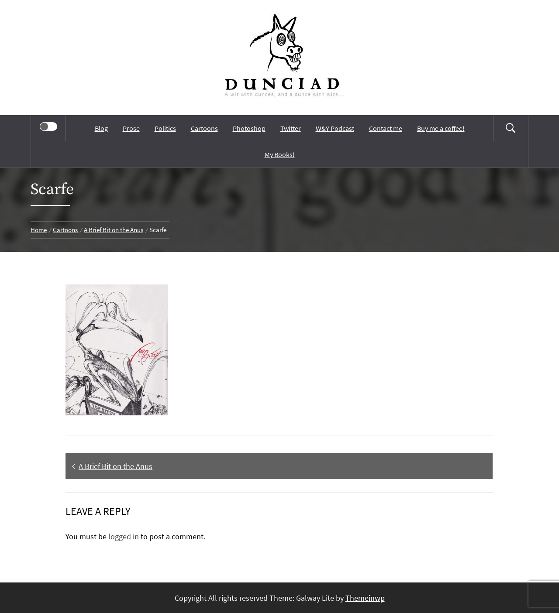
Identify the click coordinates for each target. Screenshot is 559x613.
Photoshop (249, 128)
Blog (101, 128)
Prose (131, 128)
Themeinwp (365, 598)
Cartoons (204, 128)
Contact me (385, 128)
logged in (123, 536)
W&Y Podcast (335, 128)
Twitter (290, 128)
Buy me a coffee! (441, 128)
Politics (165, 128)
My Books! (280, 154)
